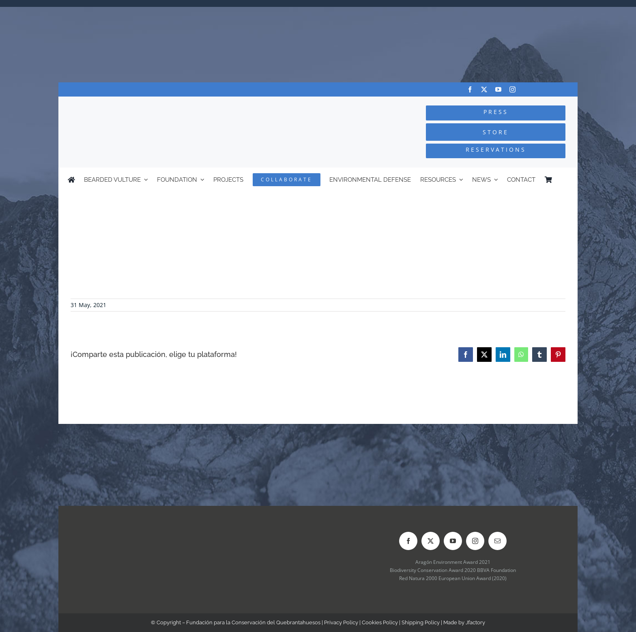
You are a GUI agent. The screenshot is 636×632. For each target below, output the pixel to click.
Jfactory (475, 622)
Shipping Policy (421, 622)
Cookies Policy (380, 622)
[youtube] (498, 89)
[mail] (497, 541)
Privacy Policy (341, 622)
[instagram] (512, 89)
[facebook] (470, 89)
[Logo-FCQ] (156, 104)
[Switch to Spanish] (564, 180)
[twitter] (484, 89)
